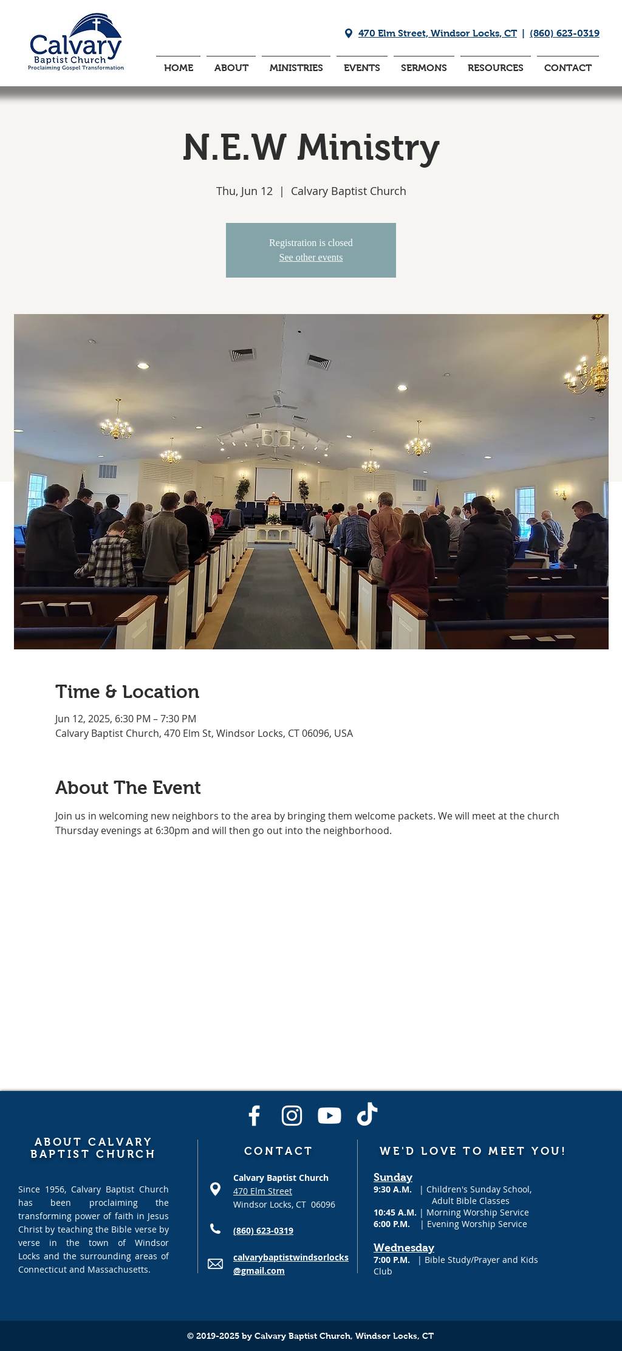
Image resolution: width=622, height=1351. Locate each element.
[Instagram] (292, 1115)
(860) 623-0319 (565, 33)
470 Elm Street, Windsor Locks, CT (437, 33)
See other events (311, 257)
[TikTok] (367, 1115)
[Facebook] (254, 1115)
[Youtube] (329, 1115)
